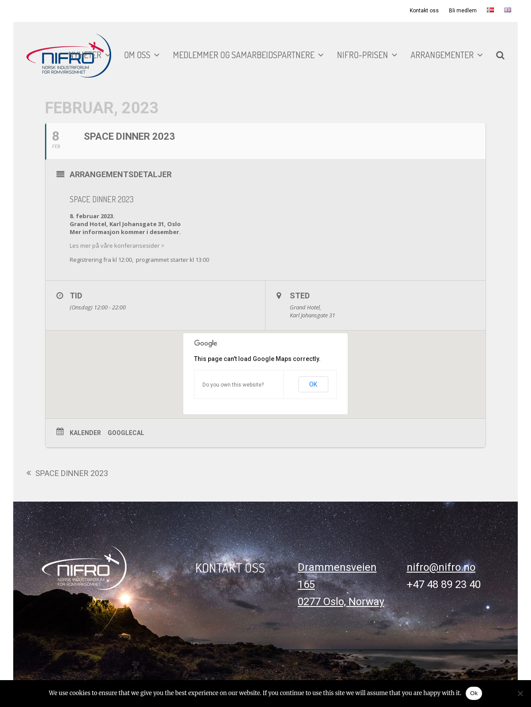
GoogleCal (126, 432)
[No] (520, 693)
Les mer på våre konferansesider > (117, 245)
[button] (500, 56)
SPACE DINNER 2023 (67, 474)
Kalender (85, 432)
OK (313, 384)
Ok (474, 693)
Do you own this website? (233, 385)
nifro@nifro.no (441, 567)
